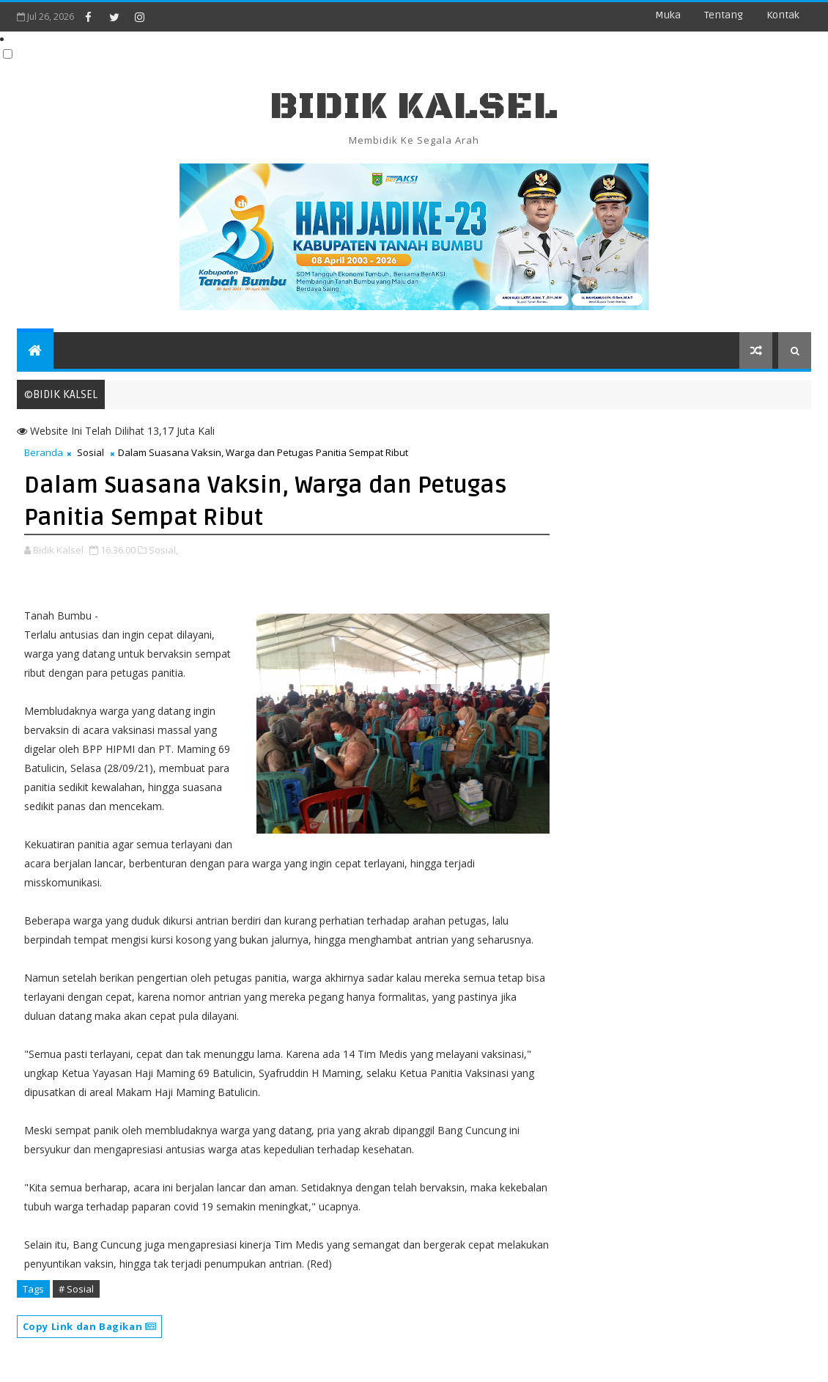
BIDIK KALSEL (414, 107)
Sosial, (163, 549)
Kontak (782, 15)
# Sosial (76, 1288)
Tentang (723, 15)
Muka (668, 15)
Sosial (90, 452)
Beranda (43, 452)
